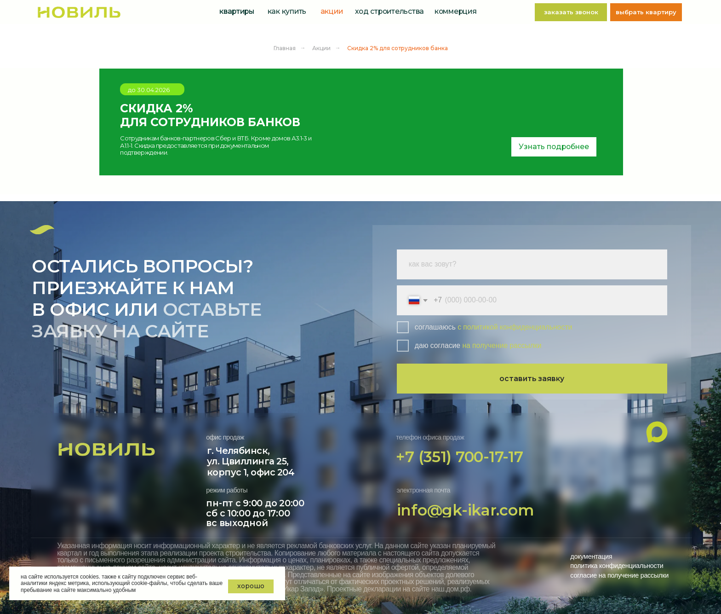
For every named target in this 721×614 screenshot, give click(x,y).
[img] (79, 12)
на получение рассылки (501, 345)
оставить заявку (531, 378)
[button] (571, 12)
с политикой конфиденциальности (515, 327)
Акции (321, 48)
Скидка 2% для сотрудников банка (397, 48)
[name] (532, 264)
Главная (285, 48)
